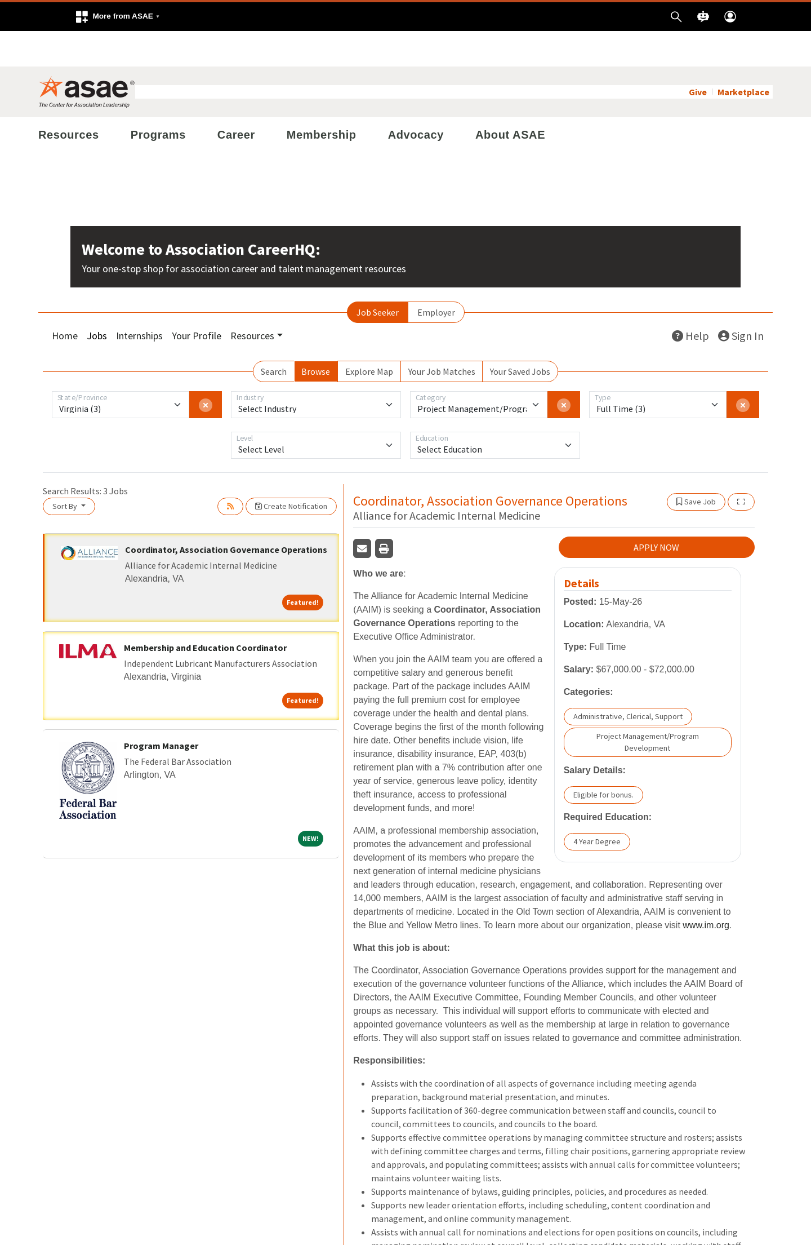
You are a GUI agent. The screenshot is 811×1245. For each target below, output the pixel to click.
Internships (139, 300)
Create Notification (291, 471)
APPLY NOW (656, 512)
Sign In (741, 300)
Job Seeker (378, 276)
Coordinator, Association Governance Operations (226, 514)
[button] (117, 16)
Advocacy (416, 99)
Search (274, 336)
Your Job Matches (441, 336)
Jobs (97, 300)
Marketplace (743, 56)
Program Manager (161, 710)
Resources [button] (252, 300)
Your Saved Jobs (520, 336)
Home (65, 300)
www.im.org (706, 890)
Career (236, 99)
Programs (158, 99)
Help (690, 300)
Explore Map (369, 336)
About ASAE (510, 99)
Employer (436, 276)
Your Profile (196, 300)
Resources (68, 99)
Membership (322, 99)
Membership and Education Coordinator (205, 612)
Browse (315, 336)
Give (698, 56)
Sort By (65, 471)
